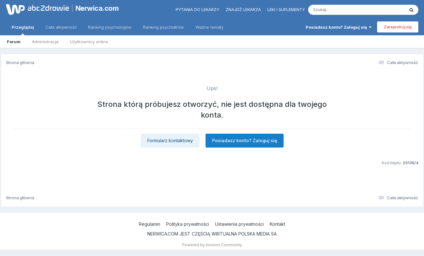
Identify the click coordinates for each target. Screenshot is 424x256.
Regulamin (149, 224)
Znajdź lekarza (243, 9)
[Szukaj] (341, 10)
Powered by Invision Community (212, 244)
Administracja (45, 41)
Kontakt (277, 224)
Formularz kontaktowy (170, 140)
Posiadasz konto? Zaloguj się (338, 27)
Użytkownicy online (89, 41)
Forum (13, 41)
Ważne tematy (209, 27)
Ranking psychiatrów (163, 27)
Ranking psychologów (110, 27)
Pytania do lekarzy (197, 9)
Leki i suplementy (286, 9)
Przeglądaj (23, 30)
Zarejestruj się (398, 26)
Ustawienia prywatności (239, 224)
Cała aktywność (61, 27)
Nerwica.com (97, 8)
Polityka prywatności (187, 224)
